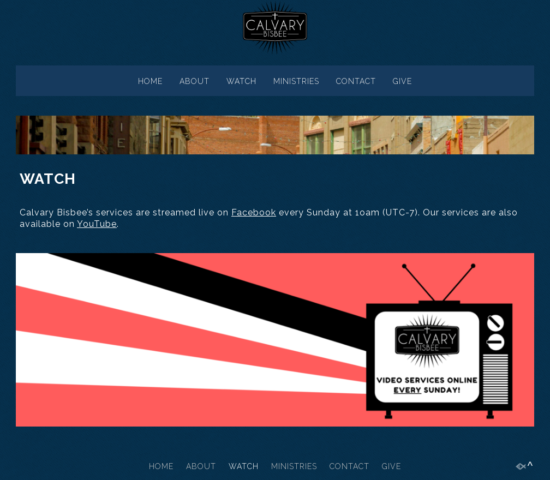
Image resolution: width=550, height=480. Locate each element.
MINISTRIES (296, 81)
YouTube (97, 224)
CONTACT (356, 81)
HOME (150, 81)
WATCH (241, 81)
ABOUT (195, 81)
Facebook (253, 212)
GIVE (402, 81)
